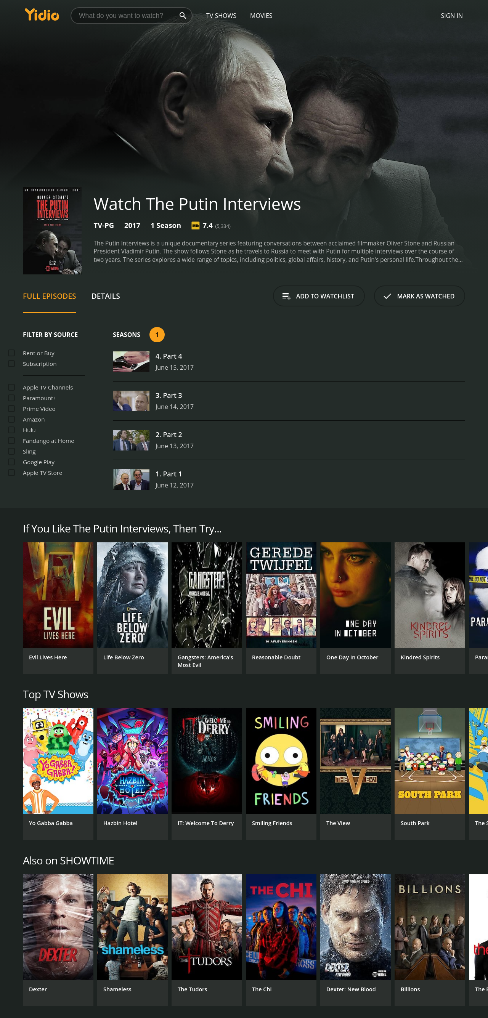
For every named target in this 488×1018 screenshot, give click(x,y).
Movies (261, 15)
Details (106, 296)
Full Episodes (49, 296)
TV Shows (221, 15)
